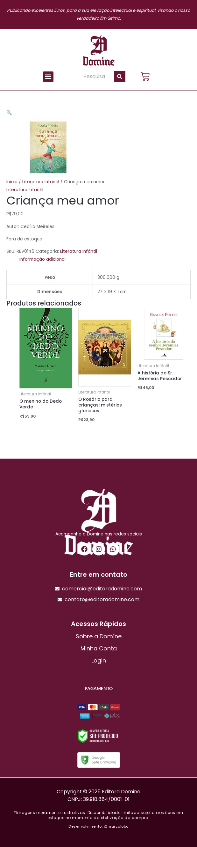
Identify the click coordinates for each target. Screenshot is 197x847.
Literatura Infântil (40, 182)
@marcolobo (116, 826)
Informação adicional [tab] (42, 259)
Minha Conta (99, 648)
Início (12, 182)
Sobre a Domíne (99, 636)
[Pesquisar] (119, 76)
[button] (48, 76)
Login (98, 660)
